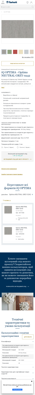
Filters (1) (7, 200)
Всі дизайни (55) (28, 57)
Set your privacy (17, 389)
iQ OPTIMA (7, 12)
